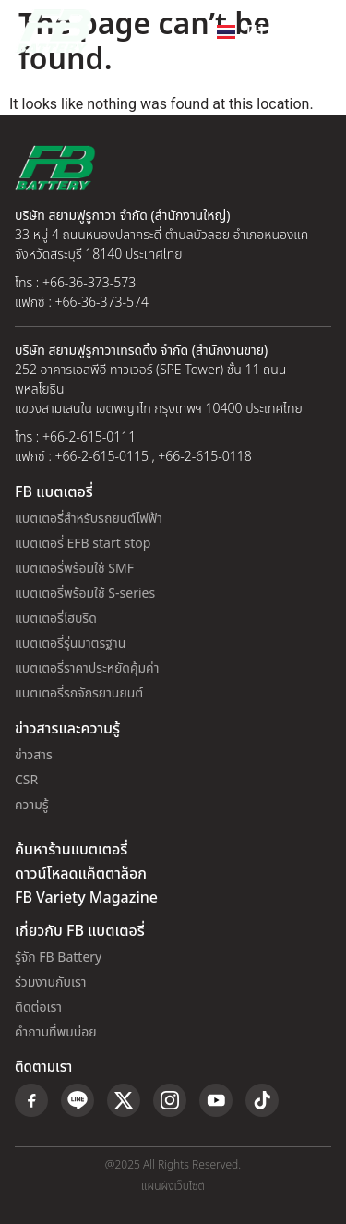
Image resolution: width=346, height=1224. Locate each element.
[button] (312, 31)
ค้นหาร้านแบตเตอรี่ (71, 850)
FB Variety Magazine (86, 898)
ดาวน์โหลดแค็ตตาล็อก (81, 874)
